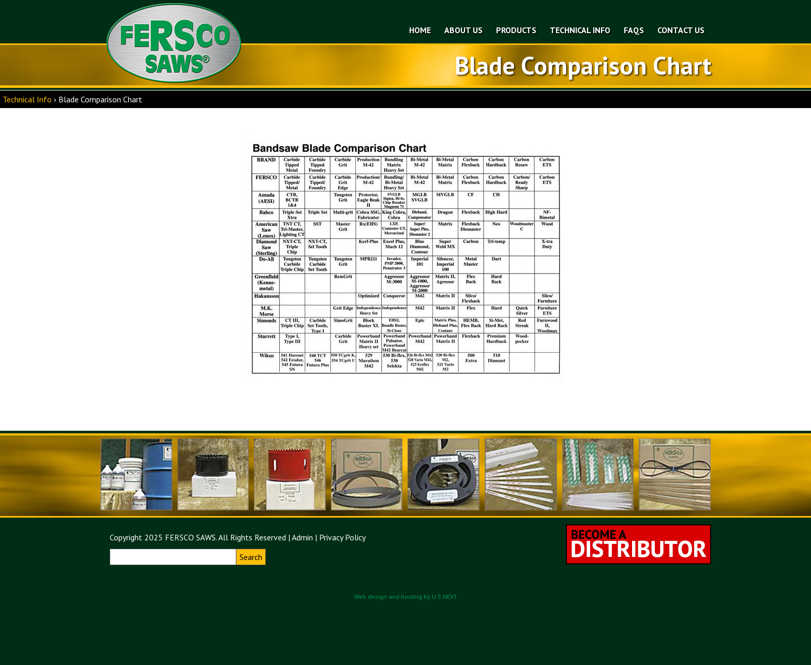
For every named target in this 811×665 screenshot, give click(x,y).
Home (420, 30)
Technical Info (580, 30)
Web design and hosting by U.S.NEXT (405, 596)
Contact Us (680, 30)
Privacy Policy (342, 537)
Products (516, 30)
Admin (302, 537)
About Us (463, 30)
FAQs (634, 30)
